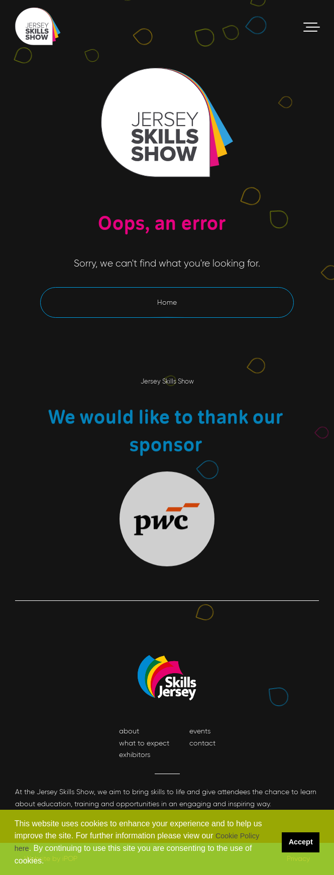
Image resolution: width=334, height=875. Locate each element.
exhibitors (134, 755)
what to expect (144, 743)
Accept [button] (301, 842)
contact (202, 743)
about (129, 731)
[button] (47, 861)
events (199, 731)
